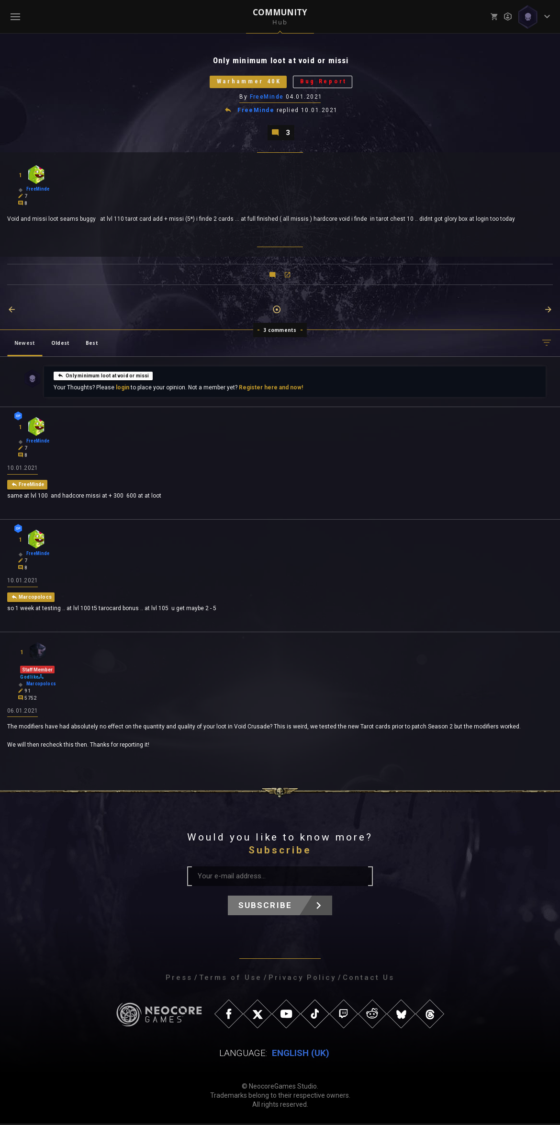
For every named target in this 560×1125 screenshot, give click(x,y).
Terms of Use (230, 979)
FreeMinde (267, 97)
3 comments (280, 331)
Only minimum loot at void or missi (103, 376)
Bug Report (325, 82)
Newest (24, 344)
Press (179, 979)
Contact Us (368, 979)
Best (92, 344)
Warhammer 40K (248, 82)
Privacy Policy (302, 979)
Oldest (60, 344)
